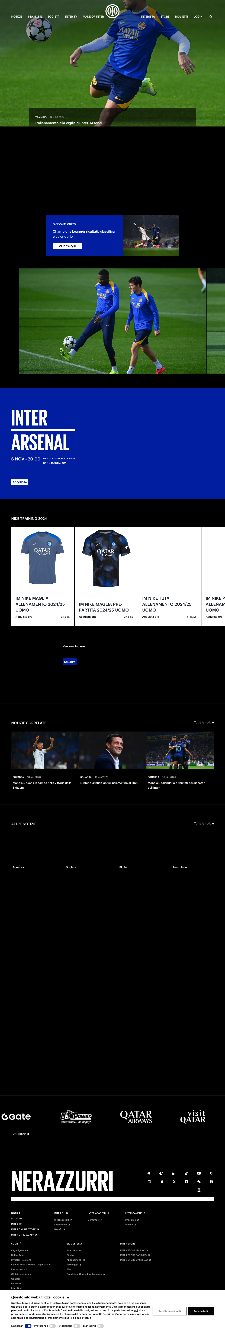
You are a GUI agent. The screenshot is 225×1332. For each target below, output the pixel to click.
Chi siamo (130, 1220)
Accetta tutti (201, 1311)
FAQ (69, 1269)
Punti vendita (74, 1250)
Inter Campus (133, 1213)
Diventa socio (61, 1220)
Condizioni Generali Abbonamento (86, 1274)
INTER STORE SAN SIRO (133, 1255)
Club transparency (21, 1274)
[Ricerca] (211, 17)
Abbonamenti (74, 1260)
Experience (60, 1224)
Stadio (70, 1255)
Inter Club (61, 1213)
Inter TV (16, 1224)
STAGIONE (35, 16)
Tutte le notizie (204, 693)
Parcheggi (72, 1264)
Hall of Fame (18, 1255)
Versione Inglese (74, 617)
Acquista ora (23, 587)
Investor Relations (21, 1260)
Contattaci (93, 1220)
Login (198, 16)
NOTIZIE (16, 16)
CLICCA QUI (67, 217)
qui (136, 1310)
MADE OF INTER (93, 16)
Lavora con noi (19, 1269)
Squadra (69, 632)
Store (164, 16)
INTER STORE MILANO (132, 1250)
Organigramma (19, 1250)
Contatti (15, 1279)
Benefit (58, 1229)
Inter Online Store (23, 1229)
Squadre (16, 1218)
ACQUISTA (20, 452)
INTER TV (71, 16)
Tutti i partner (20, 1133)
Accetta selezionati (169, 1311)
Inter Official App (22, 1234)
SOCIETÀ (53, 16)
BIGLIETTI (181, 16)
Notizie (16, 1213)
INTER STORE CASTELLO (134, 1260)
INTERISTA (148, 16)
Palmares (16, 1283)
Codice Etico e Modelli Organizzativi (31, 1264)
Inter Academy (97, 1213)
